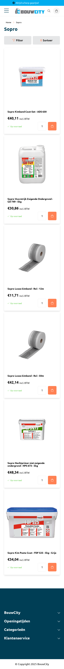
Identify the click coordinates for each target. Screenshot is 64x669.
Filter (19, 40)
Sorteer (47, 40)
